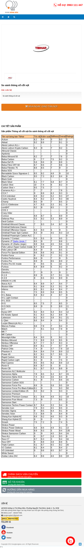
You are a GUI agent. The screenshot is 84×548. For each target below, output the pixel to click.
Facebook (7, 527)
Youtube (7, 532)
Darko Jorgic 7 (19, 241)
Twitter (6, 537)
